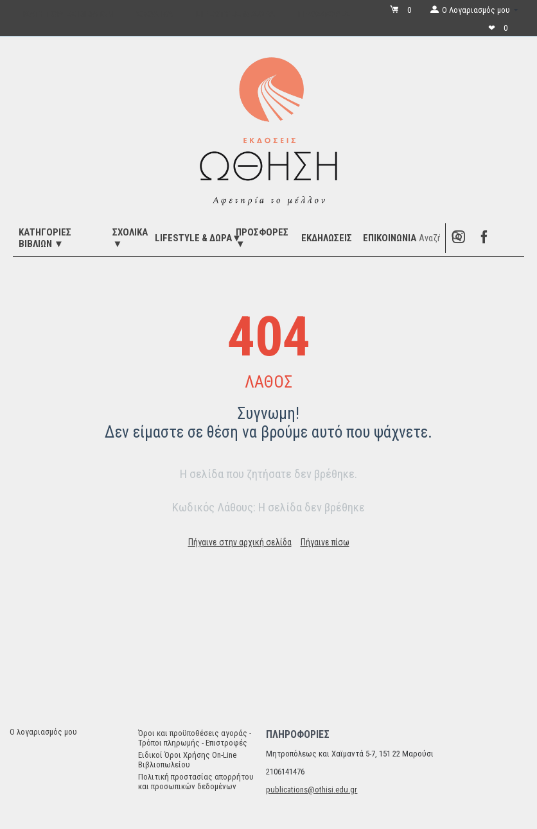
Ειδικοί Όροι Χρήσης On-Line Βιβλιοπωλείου (187, 759)
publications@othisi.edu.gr (311, 789)
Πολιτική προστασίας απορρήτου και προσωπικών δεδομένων (196, 781)
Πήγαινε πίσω (325, 542)
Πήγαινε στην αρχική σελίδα (240, 542)
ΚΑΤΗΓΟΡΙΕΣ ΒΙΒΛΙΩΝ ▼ (45, 238)
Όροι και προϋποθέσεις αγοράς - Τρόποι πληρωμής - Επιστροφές (194, 738)
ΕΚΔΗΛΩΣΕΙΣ (326, 238)
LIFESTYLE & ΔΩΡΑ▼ (198, 238)
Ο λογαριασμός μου (43, 732)
